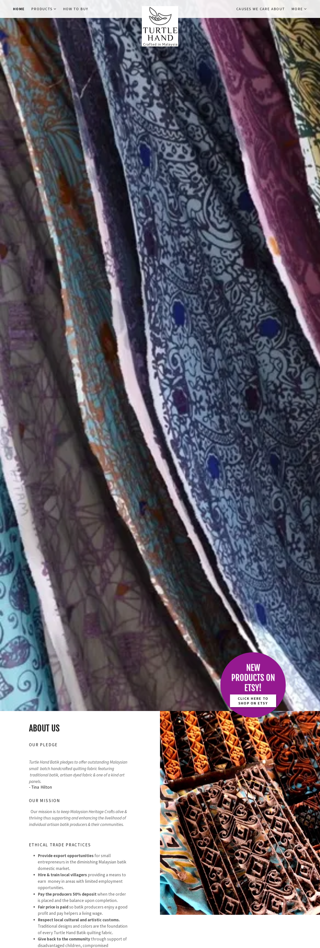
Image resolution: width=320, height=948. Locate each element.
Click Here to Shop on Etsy (253, 700)
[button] (44, 9)
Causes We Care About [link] (260, 9)
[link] (160, 8)
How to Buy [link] (75, 9)
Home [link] (19, 9)
